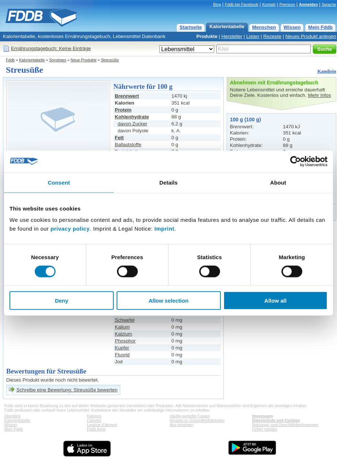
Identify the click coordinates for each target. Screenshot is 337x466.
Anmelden (308, 4)
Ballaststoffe (128, 144)
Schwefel (125, 320)
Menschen (264, 27)
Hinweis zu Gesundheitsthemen (197, 420)
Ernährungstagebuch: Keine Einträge (51, 48)
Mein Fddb (320, 27)
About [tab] (278, 182)
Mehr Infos (319, 95)
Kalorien (94, 416)
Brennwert (127, 96)
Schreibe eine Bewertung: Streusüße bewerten (66, 390)
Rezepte (272, 36)
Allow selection (168, 301)
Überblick (12, 416)
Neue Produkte (83, 60)
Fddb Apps (96, 429)
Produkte (206, 36)
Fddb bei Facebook (241, 4)
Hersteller (231, 36)
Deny (61, 301)
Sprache (329, 4)
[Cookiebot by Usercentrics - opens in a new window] (295, 161)
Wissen (292, 27)
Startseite (190, 27)
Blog (217, 4)
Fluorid (122, 354)
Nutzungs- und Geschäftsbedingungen (285, 425)
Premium (287, 4)
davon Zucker (132, 123)
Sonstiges (58, 60)
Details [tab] (168, 182)
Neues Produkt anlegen (310, 36)
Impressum (262, 416)
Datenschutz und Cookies (276, 420)
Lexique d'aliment (102, 425)
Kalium (122, 327)
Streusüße (110, 60)
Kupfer (122, 348)
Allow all (275, 301)
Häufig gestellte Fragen (190, 416)
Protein (123, 110)
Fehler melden (264, 429)
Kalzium (123, 334)
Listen (253, 36)
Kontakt (268, 4)
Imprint (164, 229)
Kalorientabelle (227, 26)
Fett (119, 137)
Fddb (10, 60)
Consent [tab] (59, 182)
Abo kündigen (181, 425)
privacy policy (70, 229)
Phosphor (125, 341)
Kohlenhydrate (132, 117)
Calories (94, 420)
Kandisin (326, 71)
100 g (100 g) (245, 119)
